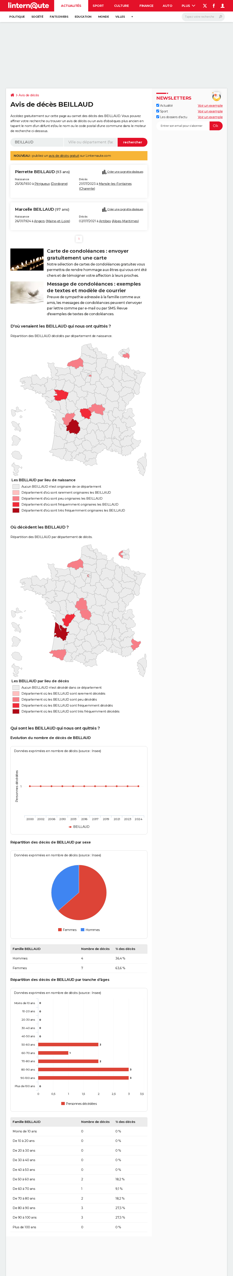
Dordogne (59, 184)
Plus (188, 6)
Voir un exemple (210, 106)
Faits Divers (59, 16)
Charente (87, 189)
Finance (146, 6)
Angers (39, 221)
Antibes (105, 221)
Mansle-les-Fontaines (115, 184)
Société (37, 16)
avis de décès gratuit (64, 156)
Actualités (71, 6)
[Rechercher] (203, 16)
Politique (17, 16)
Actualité (164, 106)
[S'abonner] (189, 125)
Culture (121, 6)
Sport (98, 6)
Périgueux (42, 184)
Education (83, 16)
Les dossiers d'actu (171, 117)
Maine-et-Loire (58, 221)
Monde (103, 16)
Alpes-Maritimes (125, 221)
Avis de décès (29, 95)
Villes (120, 16)
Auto (167, 6)
